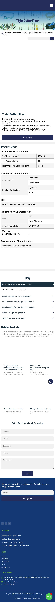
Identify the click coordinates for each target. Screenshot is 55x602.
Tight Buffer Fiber (34, 33)
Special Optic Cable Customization (15, 546)
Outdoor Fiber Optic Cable (12, 542)
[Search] (52, 38)
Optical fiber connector (10, 539)
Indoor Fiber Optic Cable (16, 33)
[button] (52, 5)
